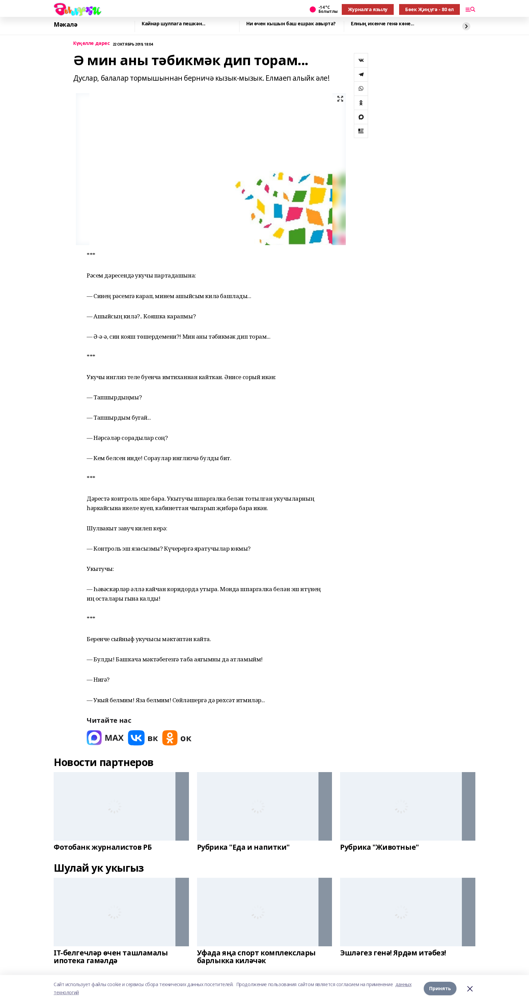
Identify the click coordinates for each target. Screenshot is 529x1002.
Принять (440, 988)
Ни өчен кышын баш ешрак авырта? (291, 24)
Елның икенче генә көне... (382, 24)
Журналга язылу (368, 9)
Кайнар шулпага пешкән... (173, 24)
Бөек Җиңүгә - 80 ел (429, 9)
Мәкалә (65, 24)
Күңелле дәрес (91, 43)
